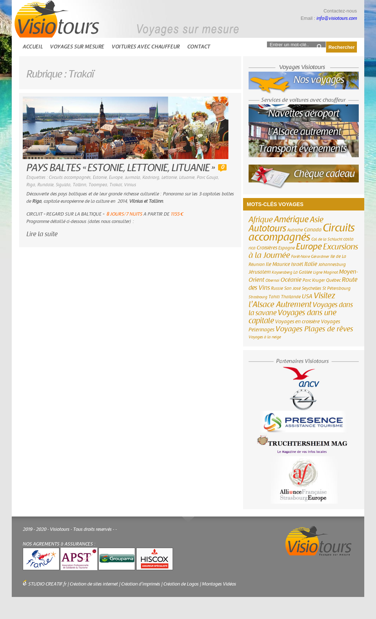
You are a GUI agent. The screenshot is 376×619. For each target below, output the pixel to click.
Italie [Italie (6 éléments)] (310, 264)
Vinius (130, 184)
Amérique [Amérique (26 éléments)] (291, 219)
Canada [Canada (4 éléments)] (313, 230)
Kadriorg (150, 177)
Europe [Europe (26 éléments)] (309, 246)
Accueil (33, 47)
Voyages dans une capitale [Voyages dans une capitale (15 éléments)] (292, 316)
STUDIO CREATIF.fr (47, 584)
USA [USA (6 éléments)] (307, 296)
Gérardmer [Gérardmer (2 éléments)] (320, 256)
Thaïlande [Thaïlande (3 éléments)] (291, 296)
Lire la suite (42, 234)
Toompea (97, 184)
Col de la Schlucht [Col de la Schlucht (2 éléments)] (326, 239)
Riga (30, 184)
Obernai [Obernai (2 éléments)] (272, 280)
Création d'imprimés (140, 584)
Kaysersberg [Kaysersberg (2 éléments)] (282, 272)
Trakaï (115, 184)
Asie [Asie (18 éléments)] (316, 219)
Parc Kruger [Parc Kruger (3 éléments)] (314, 280)
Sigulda (63, 184)
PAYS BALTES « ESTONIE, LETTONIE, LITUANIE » (120, 168)
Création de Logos (181, 584)
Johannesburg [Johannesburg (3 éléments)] (332, 264)
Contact (198, 47)
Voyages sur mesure (77, 47)
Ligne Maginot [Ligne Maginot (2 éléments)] (325, 272)
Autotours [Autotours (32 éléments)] (267, 228)
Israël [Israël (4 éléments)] (297, 264)
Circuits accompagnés (70, 177)
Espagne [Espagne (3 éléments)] (286, 248)
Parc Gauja (207, 177)
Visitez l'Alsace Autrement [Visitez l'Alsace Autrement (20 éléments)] (292, 300)
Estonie (100, 177)
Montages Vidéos (219, 584)
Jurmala (132, 177)
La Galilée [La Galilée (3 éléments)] (302, 272)
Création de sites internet (94, 584)
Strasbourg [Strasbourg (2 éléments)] (258, 297)
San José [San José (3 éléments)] (292, 288)
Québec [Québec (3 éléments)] (333, 280)
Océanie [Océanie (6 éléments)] (291, 280)
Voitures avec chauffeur (146, 47)
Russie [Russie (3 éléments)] (277, 288)
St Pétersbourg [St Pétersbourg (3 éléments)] (336, 288)
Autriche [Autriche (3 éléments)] (295, 230)
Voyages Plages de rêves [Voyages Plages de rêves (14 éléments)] (314, 329)
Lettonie (169, 177)
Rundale (45, 184)
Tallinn (79, 184)
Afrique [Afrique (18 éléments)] (261, 219)
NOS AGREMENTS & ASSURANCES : (59, 544)
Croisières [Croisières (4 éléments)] (267, 248)
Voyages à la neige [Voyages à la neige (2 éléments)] (265, 337)
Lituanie (187, 177)
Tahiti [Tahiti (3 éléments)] (274, 296)
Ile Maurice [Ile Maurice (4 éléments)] (278, 264)
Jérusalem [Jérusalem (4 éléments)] (260, 272)
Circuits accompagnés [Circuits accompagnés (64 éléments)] (302, 233)
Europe (116, 177)
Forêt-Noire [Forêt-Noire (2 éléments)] (300, 256)
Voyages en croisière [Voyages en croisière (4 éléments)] (297, 322)
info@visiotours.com (337, 18)
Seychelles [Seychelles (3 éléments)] (311, 288)
